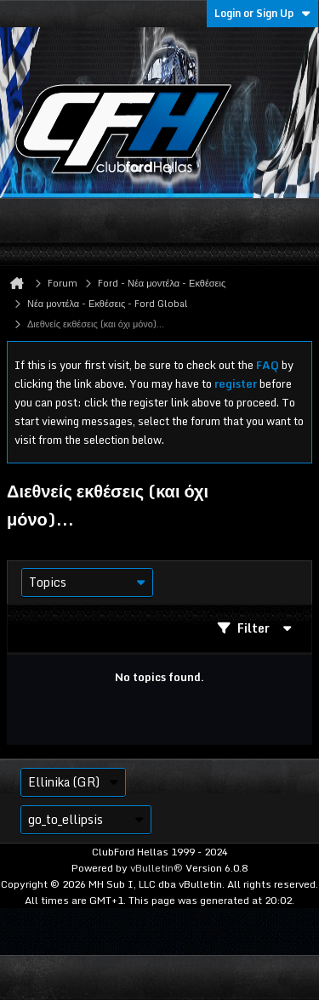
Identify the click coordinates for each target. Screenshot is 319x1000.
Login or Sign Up (262, 13)
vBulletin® (156, 868)
